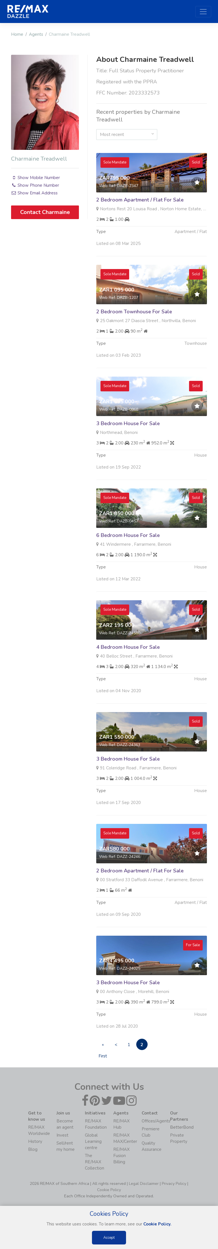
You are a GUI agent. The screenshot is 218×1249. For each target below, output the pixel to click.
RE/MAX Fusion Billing (121, 1156)
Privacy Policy (174, 1183)
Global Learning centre (93, 1141)
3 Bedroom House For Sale (128, 449)
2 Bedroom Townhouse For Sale (134, 338)
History (35, 1141)
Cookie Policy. (157, 1224)
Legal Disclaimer (144, 1183)
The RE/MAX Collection (94, 1162)
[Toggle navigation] (203, 11)
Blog (32, 1149)
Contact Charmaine (45, 212)
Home (17, 34)
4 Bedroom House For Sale (128, 673)
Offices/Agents (156, 1121)
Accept (109, 1237)
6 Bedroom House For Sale (128, 561)
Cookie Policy (109, 1190)
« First (102, 1046)
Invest (62, 1135)
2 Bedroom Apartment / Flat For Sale (140, 199)
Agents (36, 34)
